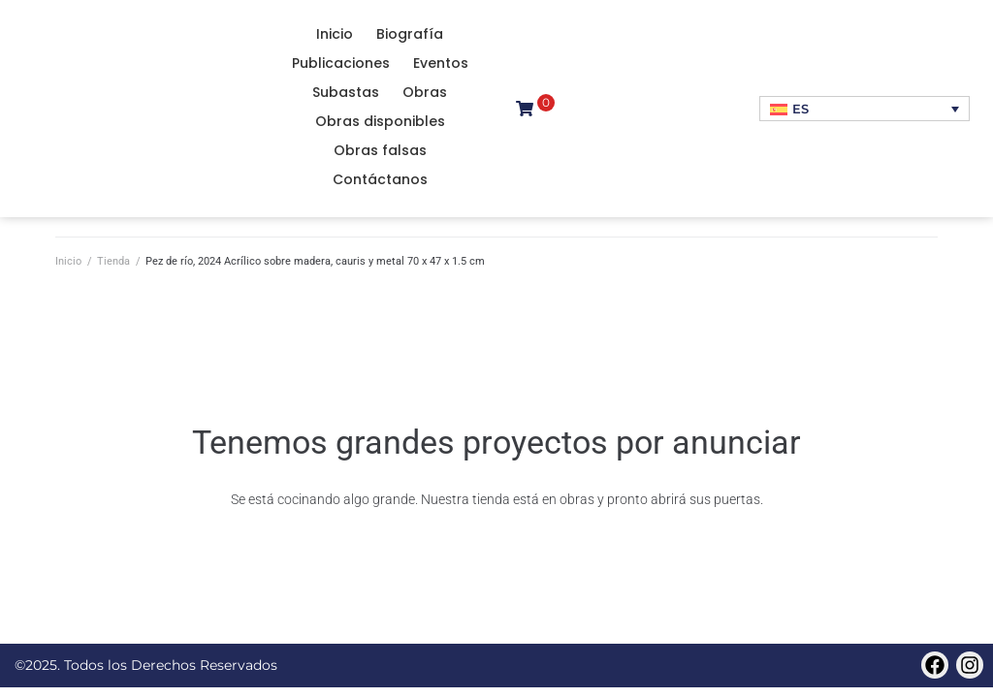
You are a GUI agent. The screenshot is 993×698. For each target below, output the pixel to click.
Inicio (68, 261)
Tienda (113, 261)
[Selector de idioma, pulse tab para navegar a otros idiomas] (864, 108)
